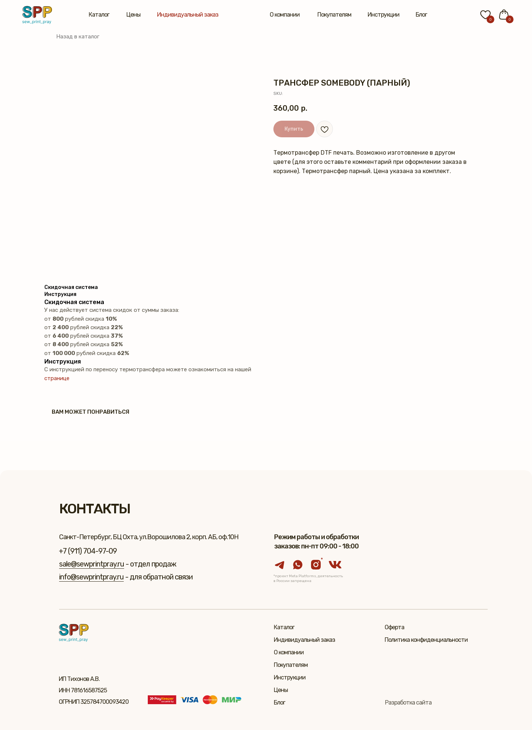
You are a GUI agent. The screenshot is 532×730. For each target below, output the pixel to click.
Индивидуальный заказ (187, 14)
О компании (285, 14)
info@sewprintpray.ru (91, 576)
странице (56, 378)
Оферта (394, 627)
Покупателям (334, 14)
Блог (421, 14)
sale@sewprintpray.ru (91, 563)
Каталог (99, 14)
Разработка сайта (408, 702)
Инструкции (383, 14)
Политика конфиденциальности (426, 639)
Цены (133, 14)
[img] (37, 15)
